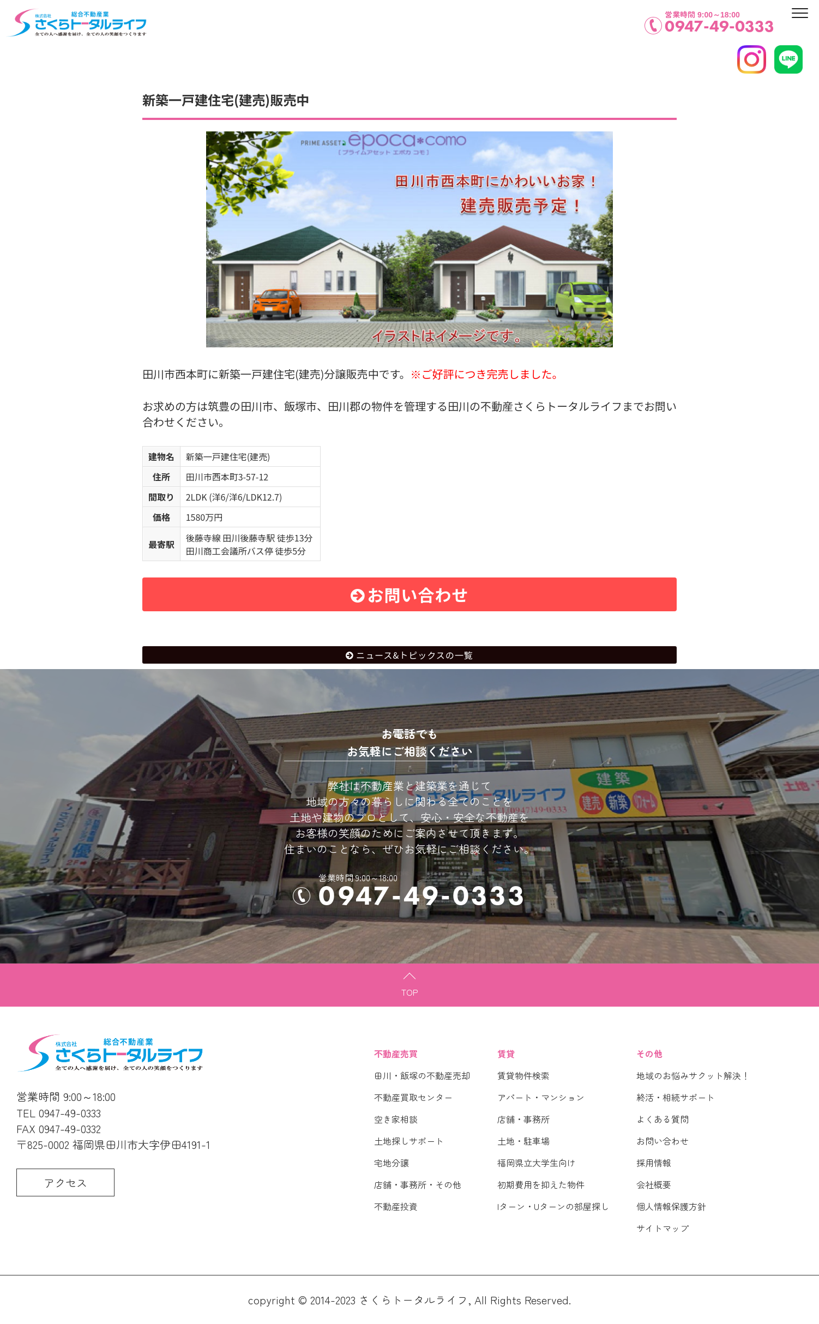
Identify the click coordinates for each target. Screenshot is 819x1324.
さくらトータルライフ (413, 1300)
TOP (409, 991)
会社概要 (653, 1184)
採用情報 (653, 1162)
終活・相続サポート (675, 1097)
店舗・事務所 (523, 1119)
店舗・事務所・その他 (417, 1184)
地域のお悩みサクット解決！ (693, 1075)
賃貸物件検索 (523, 1075)
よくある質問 (662, 1119)
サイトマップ (662, 1228)
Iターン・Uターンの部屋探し (553, 1206)
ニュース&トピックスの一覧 (414, 654)
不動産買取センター (413, 1097)
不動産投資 (396, 1206)
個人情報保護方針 (671, 1206)
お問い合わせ (418, 594)
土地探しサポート (409, 1140)
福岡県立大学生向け (536, 1162)
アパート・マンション (541, 1097)
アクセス (65, 1182)
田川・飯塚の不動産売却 (422, 1075)
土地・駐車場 (523, 1140)
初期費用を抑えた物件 (541, 1184)
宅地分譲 (391, 1162)
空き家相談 (396, 1119)
